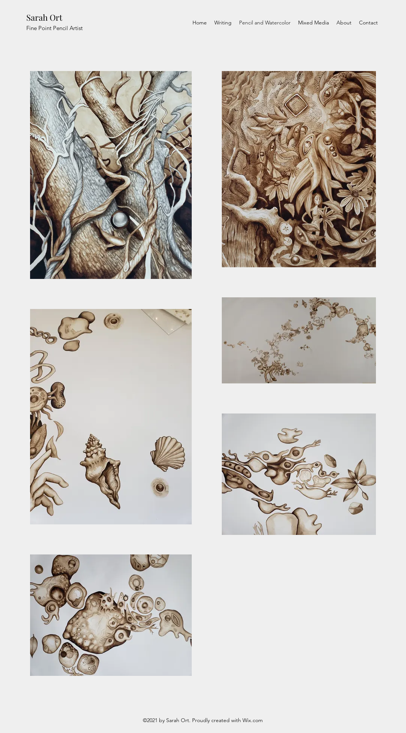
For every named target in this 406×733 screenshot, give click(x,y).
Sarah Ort (44, 17)
